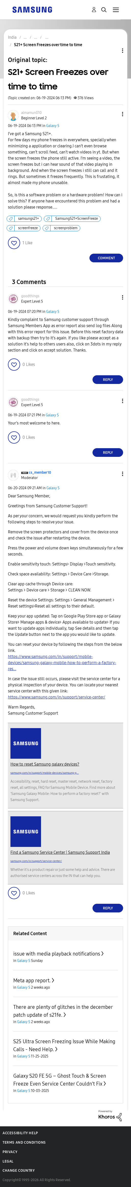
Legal (8, 1161)
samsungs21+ (28, 218)
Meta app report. (32, 980)
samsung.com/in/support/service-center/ (36, 861)
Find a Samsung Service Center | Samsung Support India (60, 852)
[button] (114, 114)
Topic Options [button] (114, 51)
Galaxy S (52, 126)
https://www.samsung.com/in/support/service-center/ (56, 697)
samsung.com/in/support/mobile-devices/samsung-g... (44, 773)
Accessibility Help (20, 1133)
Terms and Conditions (24, 1142)
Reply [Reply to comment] (108, 380)
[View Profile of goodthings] (30, 296)
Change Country (19, 1170)
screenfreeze (28, 228)
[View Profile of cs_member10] (40, 472)
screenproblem (65, 228)
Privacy (10, 1152)
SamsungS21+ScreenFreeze (76, 218)
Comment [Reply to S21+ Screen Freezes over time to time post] (106, 258)
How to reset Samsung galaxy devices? (44, 764)
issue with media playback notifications (56, 954)
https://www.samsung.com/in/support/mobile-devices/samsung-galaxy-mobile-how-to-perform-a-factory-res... (62, 662)
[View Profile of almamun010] (31, 113)
